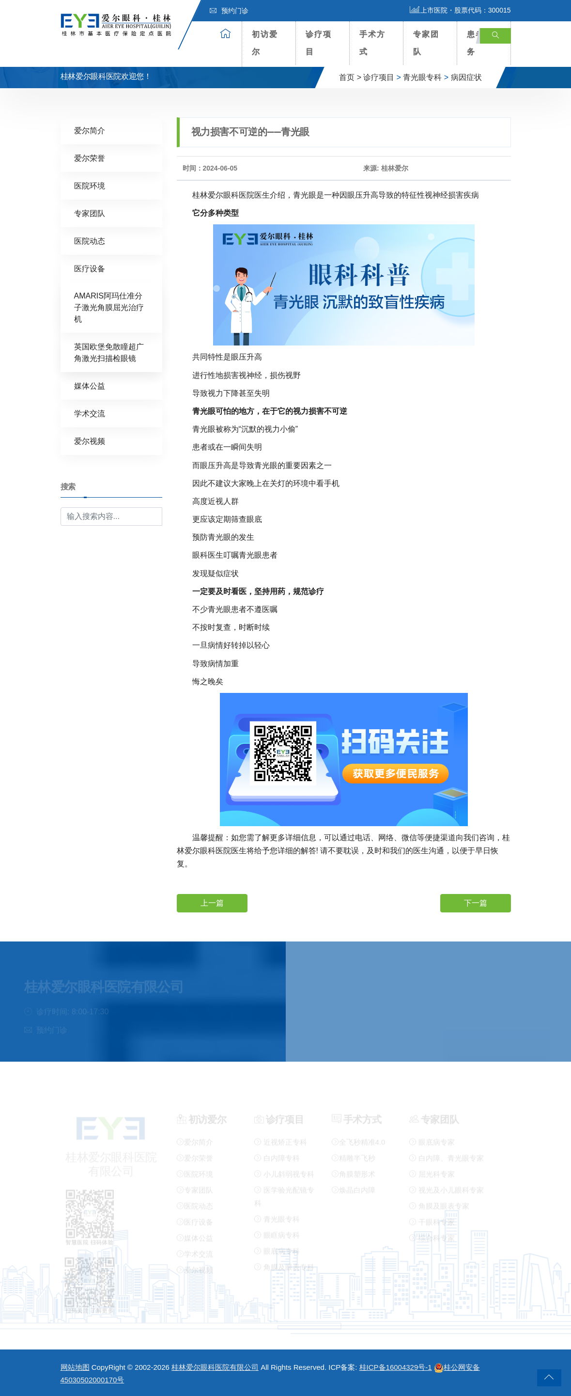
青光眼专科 (422, 77)
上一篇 (212, 902)
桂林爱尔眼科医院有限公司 (215, 1367)
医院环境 (89, 185)
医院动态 (89, 240)
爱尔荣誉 (89, 158)
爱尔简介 (89, 130)
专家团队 (426, 43)
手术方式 (372, 43)
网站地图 (75, 1367)
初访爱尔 (265, 43)
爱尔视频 (89, 441)
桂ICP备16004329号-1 (395, 1367)
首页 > (350, 77)
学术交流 (89, 413)
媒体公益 (89, 385)
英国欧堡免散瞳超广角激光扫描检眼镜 (109, 352)
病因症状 (466, 77)
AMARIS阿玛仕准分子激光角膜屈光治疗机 (109, 307)
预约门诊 (229, 11)
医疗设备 (89, 268)
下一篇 (475, 902)
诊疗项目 (319, 43)
